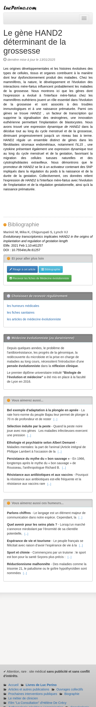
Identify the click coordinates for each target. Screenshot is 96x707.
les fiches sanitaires (20, 312)
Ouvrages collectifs (69, 689)
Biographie (71, 694)
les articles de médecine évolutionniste (34, 319)
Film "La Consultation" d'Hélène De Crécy (37, 703)
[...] (55, 419)
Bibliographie (50, 269)
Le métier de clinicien (23, 698)
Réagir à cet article (22, 269)
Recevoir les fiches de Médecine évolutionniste (39, 278)
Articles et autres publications (28, 689)
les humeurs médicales (23, 306)
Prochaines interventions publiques (32, 694)
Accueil (13, 685)
